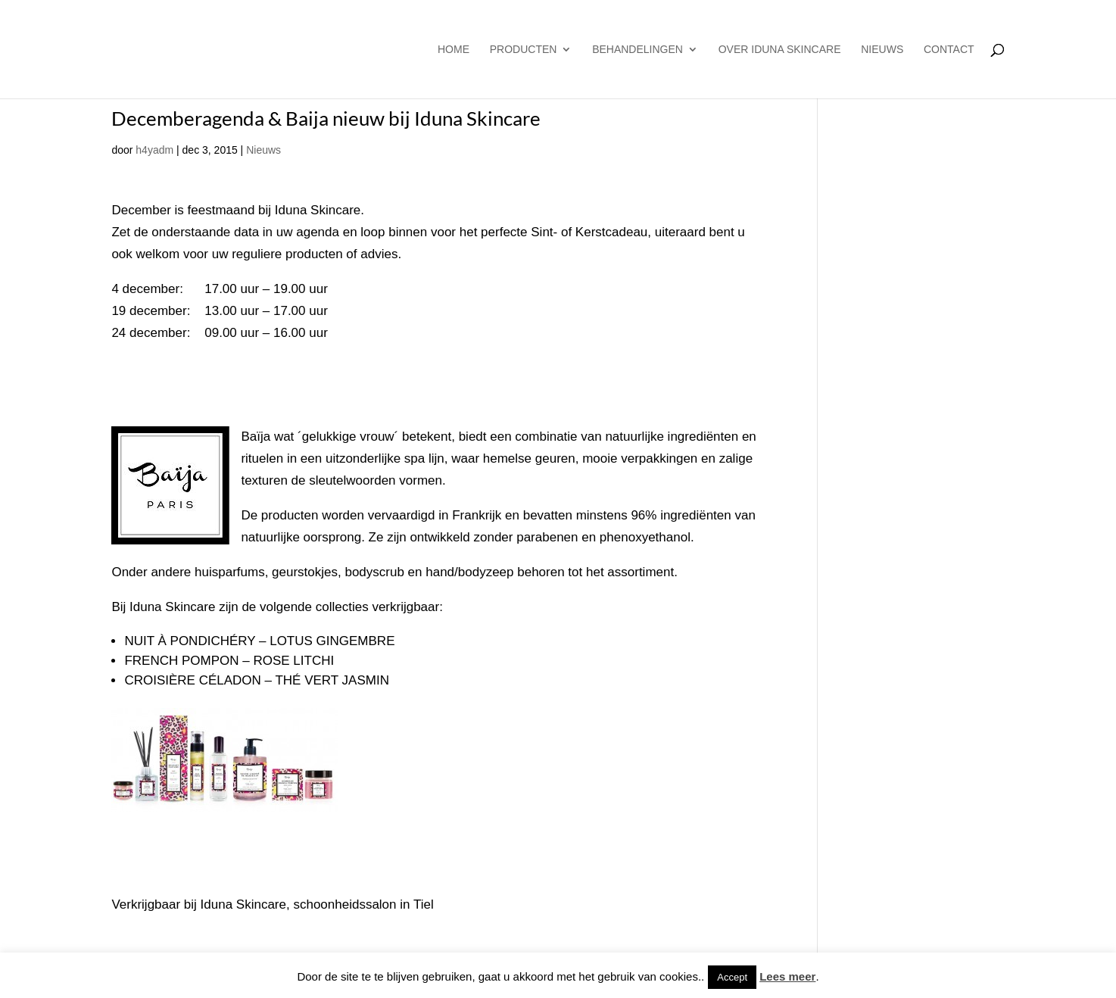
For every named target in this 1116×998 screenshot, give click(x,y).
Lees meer (787, 976)
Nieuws (882, 49)
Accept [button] (732, 977)
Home (453, 49)
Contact (949, 49)
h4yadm (154, 150)
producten (523, 49)
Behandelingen (637, 49)
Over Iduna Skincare (780, 49)
